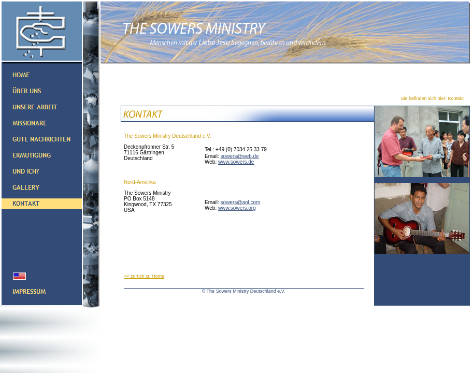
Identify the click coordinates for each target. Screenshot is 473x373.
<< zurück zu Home (144, 276)
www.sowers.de (236, 162)
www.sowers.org (237, 208)
